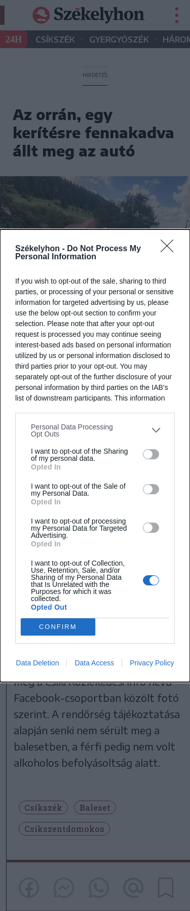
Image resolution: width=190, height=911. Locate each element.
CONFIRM (58, 626)
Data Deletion (37, 663)
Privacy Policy (152, 663)
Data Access (94, 663)
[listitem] (95, 430)
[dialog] (95, 455)
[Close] (170, 249)
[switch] (151, 454)
